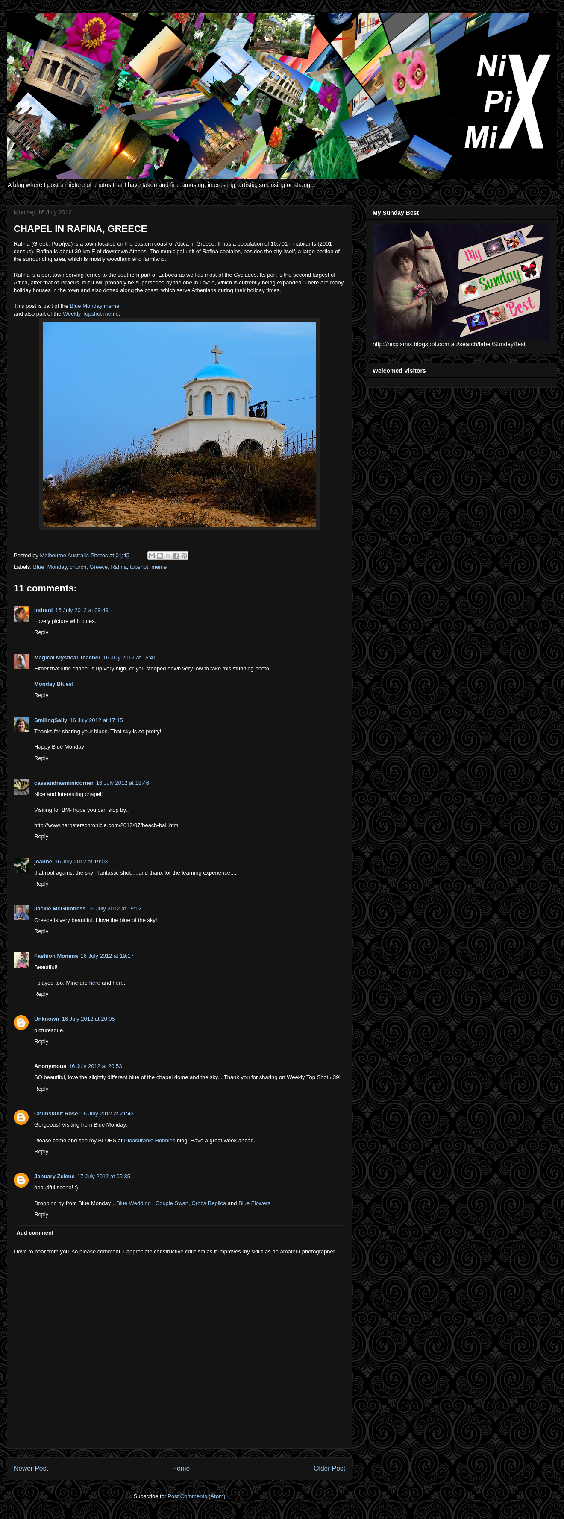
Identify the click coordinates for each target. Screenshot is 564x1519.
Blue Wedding (133, 1203)
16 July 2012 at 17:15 (96, 720)
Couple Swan (172, 1203)
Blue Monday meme (95, 306)
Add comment (35, 1232)
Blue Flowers (254, 1203)
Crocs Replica (208, 1203)
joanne (43, 861)
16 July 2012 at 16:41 (129, 657)
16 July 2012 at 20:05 (88, 1019)
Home (181, 1468)
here (94, 983)
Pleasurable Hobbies (149, 1140)
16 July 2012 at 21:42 (107, 1113)
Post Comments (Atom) (196, 1496)
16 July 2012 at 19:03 (81, 861)
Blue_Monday (50, 567)
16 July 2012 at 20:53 (95, 1066)
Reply (41, 632)
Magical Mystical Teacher (67, 657)
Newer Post (31, 1468)
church (78, 567)
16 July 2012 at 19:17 (107, 956)
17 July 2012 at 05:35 (103, 1176)
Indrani (43, 610)
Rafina (119, 567)
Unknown (46, 1019)
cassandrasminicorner (64, 783)
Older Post (329, 1468)
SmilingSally (50, 720)
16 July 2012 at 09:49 (81, 610)
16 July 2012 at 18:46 (122, 783)
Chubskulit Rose (56, 1113)
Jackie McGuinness (60, 908)
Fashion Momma (56, 956)
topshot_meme (148, 567)
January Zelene (54, 1176)
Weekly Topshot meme (91, 313)
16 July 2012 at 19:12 (114, 908)
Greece (99, 567)
